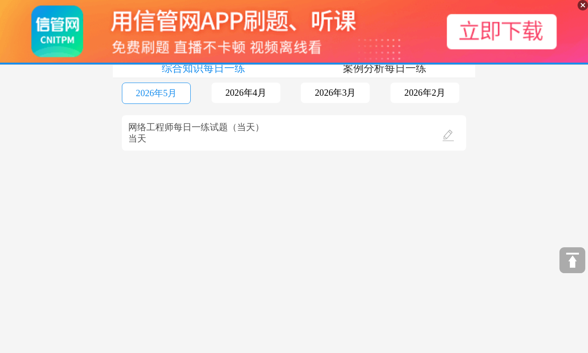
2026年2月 (425, 93)
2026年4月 (245, 93)
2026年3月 (335, 93)
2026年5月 (156, 93)
